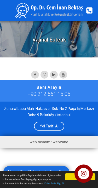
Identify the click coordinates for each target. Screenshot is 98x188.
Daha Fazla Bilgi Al (54, 183)
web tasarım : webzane (49, 142)
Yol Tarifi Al (49, 126)
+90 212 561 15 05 (49, 94)
